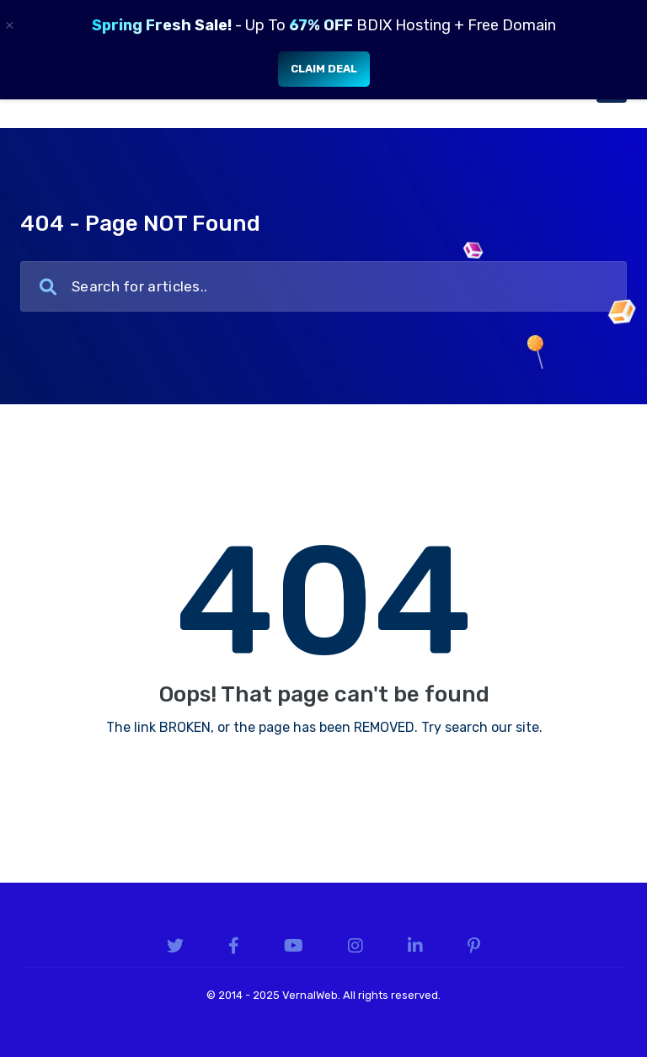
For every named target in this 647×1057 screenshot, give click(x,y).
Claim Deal (324, 68)
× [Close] (9, 25)
